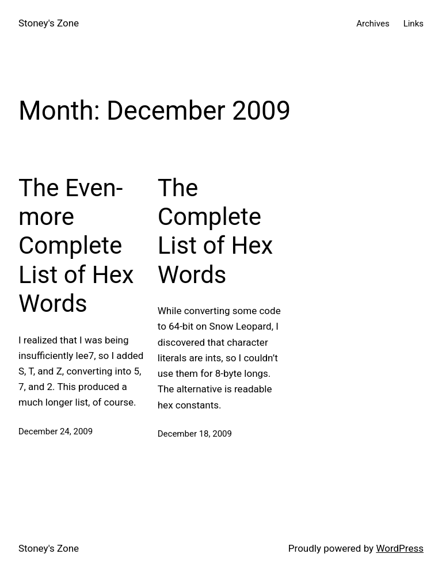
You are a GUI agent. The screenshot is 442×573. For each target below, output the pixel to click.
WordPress (400, 548)
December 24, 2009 (55, 431)
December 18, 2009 (195, 434)
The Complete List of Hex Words (215, 231)
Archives (372, 23)
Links (413, 23)
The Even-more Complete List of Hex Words (76, 246)
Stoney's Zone (48, 23)
